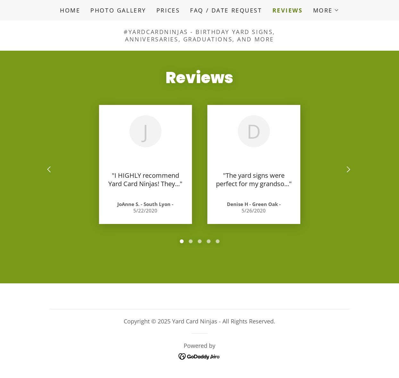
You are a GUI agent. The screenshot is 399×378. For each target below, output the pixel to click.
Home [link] (70, 10)
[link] (199, 355)
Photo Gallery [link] (118, 10)
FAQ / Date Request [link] (226, 10)
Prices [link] (168, 10)
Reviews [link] (287, 10)
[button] (326, 10)
